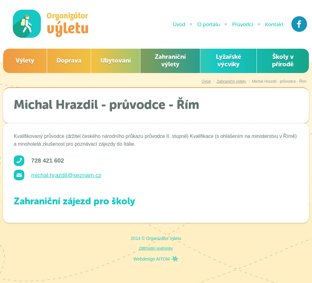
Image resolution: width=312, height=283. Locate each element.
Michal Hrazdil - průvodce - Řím (279, 81)
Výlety (25, 60)
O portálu (208, 24)
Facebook (299, 24)
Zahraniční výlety (170, 60)
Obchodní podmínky (156, 248)
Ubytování (115, 60)
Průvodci (242, 24)
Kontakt (274, 24)
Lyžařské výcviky (228, 60)
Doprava (68, 60)
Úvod (179, 24)
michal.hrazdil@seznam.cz (66, 175)
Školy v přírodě (283, 60)
